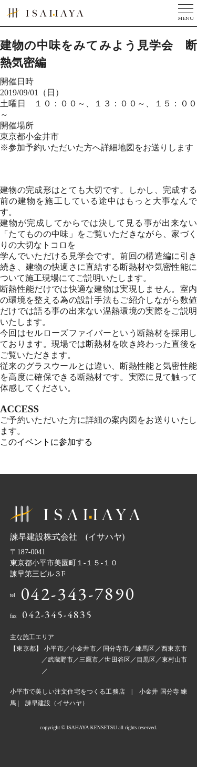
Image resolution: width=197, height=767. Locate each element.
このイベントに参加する (46, 441)
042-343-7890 (78, 593)
